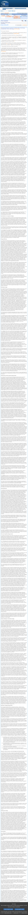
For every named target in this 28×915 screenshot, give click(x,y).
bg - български (3, 8)
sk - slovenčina (25, 8)
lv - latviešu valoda (16, 8)
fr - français (12, 8)
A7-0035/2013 (24, 25)
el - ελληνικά (9, 8)
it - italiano (15, 8)
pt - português (23, 8)
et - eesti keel (8, 8)
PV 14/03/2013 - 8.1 (17, 16)
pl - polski (22, 8)
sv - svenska (5, 9)
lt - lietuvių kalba (17, 8)
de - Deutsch (7, 8)
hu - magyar (18, 8)
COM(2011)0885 (16, 33)
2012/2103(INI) (16, 28)
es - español (4, 8)
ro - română (24, 8)
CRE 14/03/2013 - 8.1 (17, 17)
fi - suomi (4, 9)
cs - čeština (5, 8)
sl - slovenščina (3, 9)
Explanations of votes (17, 18)
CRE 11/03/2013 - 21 (9, 16)
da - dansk (6, 8)
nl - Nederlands (21, 8)
